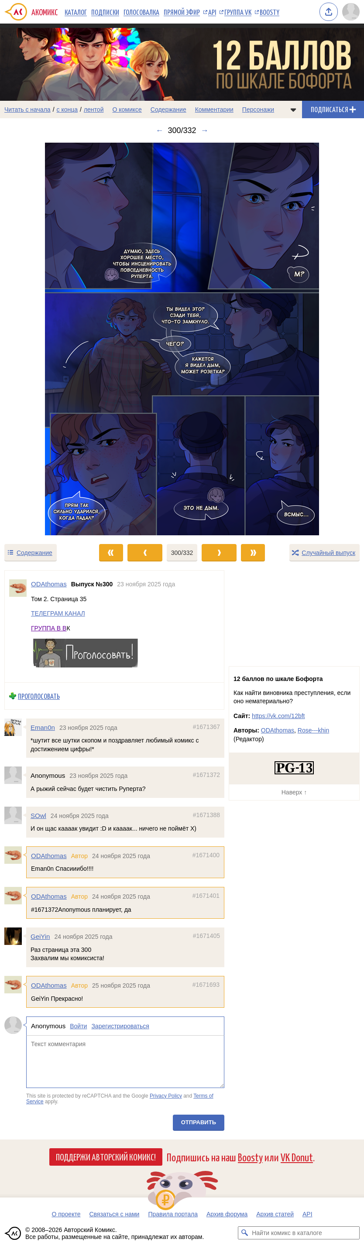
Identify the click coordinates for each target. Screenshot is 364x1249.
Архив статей (275, 1214)
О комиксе (126, 109)
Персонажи (258, 109)
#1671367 (206, 726)
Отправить (198, 1122)
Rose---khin (313, 730)
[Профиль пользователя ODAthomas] (18, 626)
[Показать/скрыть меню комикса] (293, 109)
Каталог (76, 12)
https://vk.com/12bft (278, 715)
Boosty (269, 12)
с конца (67, 109)
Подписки (105, 12)
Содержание (168, 109)
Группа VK (237, 12)
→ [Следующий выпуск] (205, 130)
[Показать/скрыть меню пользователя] (351, 12)
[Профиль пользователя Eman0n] (15, 727)
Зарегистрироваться (120, 1026)
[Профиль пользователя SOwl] (15, 815)
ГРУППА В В (48, 628)
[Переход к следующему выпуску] (182, 339)
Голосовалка (141, 12)
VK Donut (297, 1156)
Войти (78, 1026)
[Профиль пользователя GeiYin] (15, 936)
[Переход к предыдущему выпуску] (45, 339)
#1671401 (206, 895)
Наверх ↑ (294, 792)
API (212, 12)
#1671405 (206, 936)
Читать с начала (27, 109)
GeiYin (40, 937)
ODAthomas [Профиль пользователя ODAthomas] (49, 584)
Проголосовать (39, 696)
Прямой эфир (182, 12)
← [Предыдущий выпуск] (159, 130)
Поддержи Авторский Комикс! (106, 1156)
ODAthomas (49, 855)
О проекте (66, 1214)
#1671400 (206, 855)
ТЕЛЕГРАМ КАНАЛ (58, 613)
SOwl (38, 815)
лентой (94, 109)
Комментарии (214, 109)
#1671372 (206, 775)
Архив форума (226, 1214)
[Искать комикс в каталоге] (244, 1233)
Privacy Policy (166, 1096)
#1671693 (206, 984)
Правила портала (173, 1214)
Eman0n (43, 727)
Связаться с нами (114, 1214)
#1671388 (206, 814)
